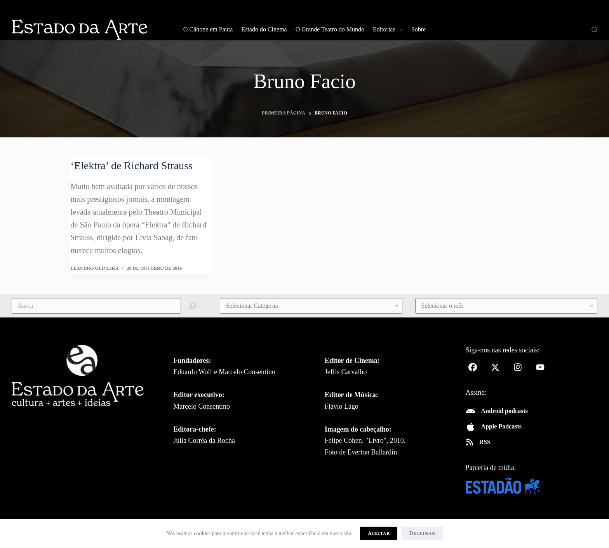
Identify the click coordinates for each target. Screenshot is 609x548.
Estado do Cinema (264, 29)
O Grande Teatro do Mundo (330, 29)
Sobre (418, 29)
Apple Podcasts (501, 426)
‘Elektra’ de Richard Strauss (132, 166)
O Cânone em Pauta (208, 29)
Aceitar (379, 533)
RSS (485, 442)
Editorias (389, 30)
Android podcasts (504, 411)
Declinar (422, 533)
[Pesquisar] (594, 30)
